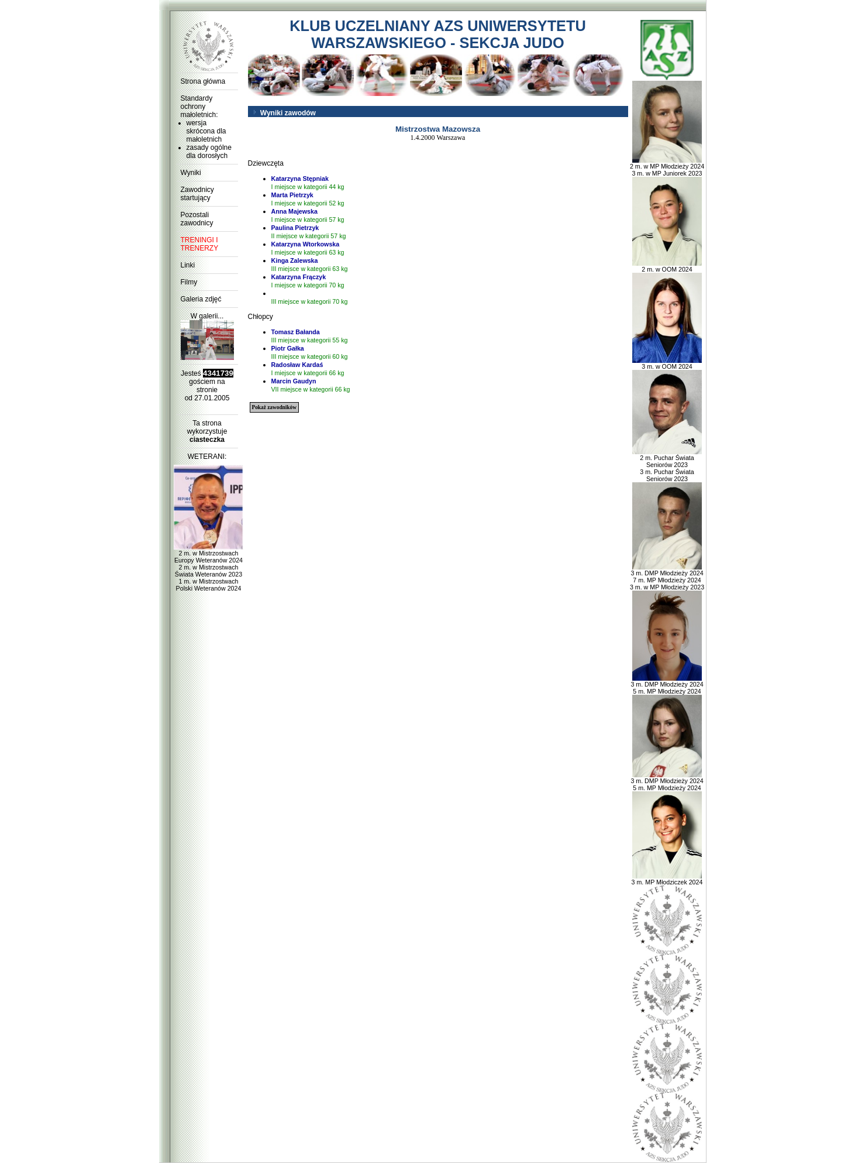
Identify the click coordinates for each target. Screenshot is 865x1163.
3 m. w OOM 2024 (667, 363)
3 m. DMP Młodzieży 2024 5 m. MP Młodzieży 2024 (666, 685)
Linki (188, 265)
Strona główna (203, 81)
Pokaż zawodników (274, 407)
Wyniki (191, 173)
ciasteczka (207, 439)
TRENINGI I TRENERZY (200, 244)
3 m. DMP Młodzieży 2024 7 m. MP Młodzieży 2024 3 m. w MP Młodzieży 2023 (667, 577)
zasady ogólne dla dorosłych (209, 151)
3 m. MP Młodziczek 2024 (667, 879)
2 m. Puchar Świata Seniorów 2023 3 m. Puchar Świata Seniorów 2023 (667, 465)
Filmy (189, 282)
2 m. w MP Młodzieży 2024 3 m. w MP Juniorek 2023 (667, 167)
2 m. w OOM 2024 (667, 266)
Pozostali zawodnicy (197, 219)
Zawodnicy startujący (197, 194)
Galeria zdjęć (201, 299)
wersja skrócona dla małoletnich (206, 131)
